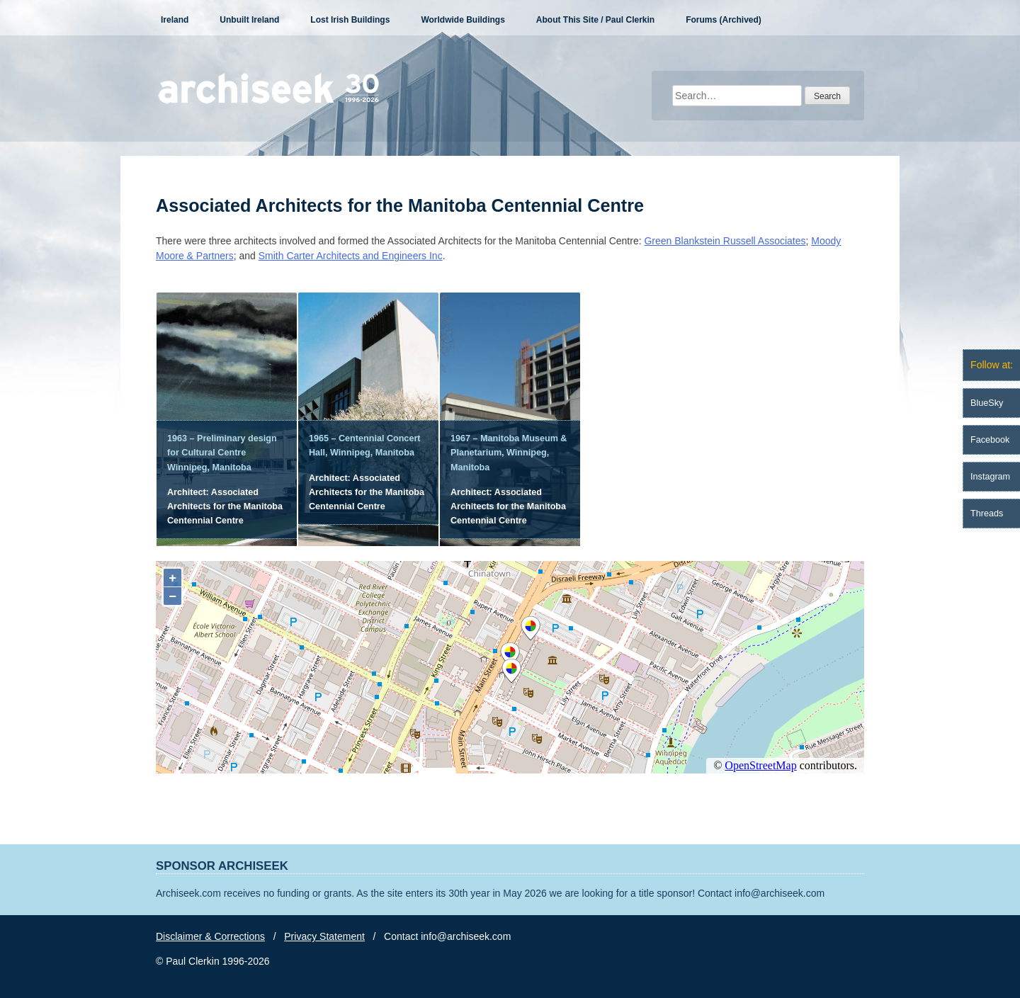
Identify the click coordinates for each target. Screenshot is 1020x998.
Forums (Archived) (723, 20)
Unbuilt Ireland (249, 20)
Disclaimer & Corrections (210, 936)
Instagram (990, 477)
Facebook (989, 440)
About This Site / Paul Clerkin (595, 20)
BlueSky (986, 403)
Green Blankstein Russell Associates (724, 240)
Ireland (174, 20)
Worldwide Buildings (462, 20)
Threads (986, 513)
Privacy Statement (324, 936)
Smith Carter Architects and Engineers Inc (351, 255)
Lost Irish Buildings (350, 20)
